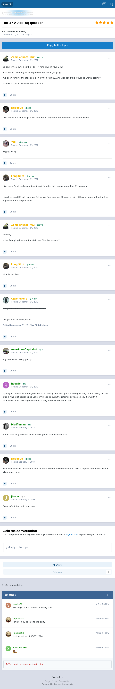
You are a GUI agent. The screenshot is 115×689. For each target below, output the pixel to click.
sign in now (72, 534)
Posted (24, 60)
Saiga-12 (29, 34)
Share (57, 564)
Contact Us (57, 677)
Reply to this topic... (18, 547)
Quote (13, 94)
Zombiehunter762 (15, 31)
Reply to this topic (57, 45)
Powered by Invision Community (57, 684)
